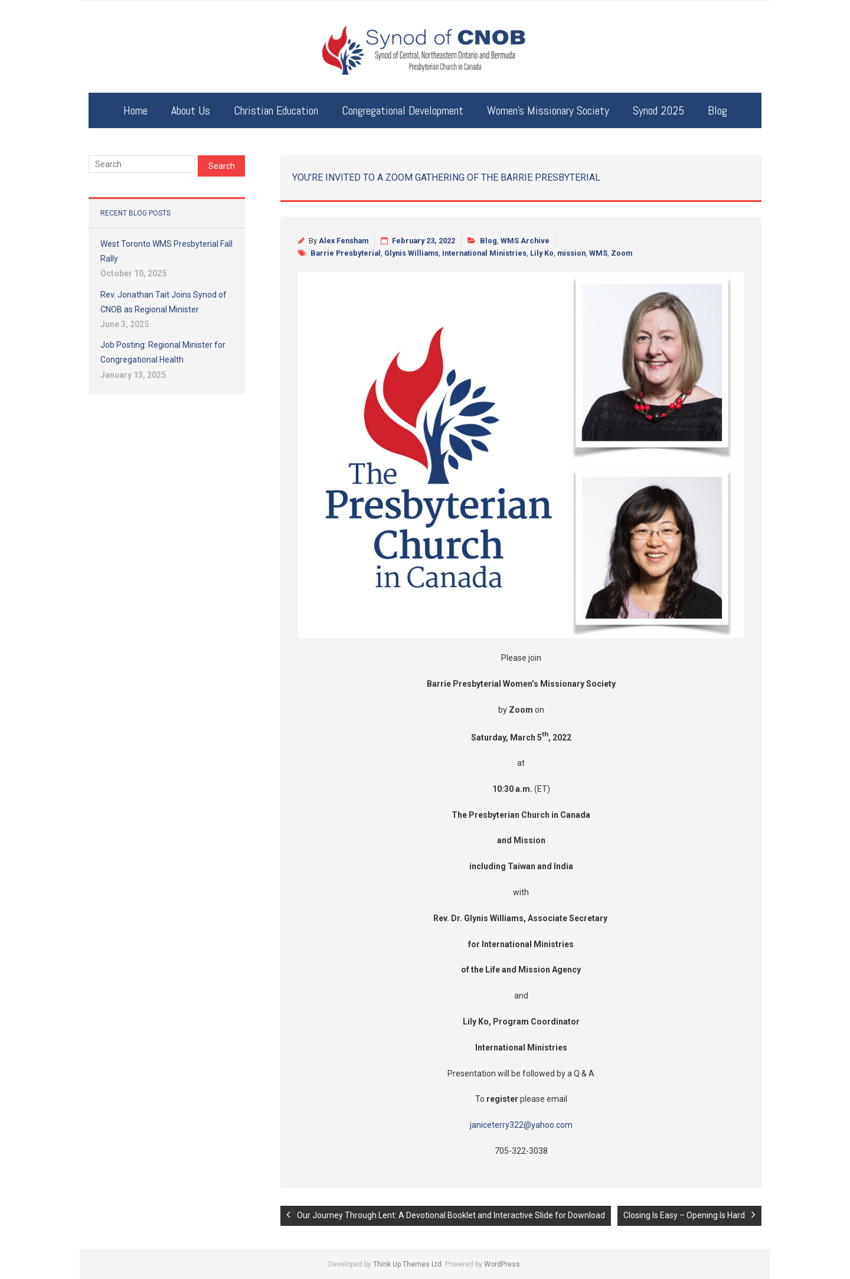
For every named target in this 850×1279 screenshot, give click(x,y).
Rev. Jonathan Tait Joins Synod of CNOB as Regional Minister (163, 302)
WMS (598, 253)
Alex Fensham (343, 240)
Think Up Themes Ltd (407, 1264)
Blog (717, 110)
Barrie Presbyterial (345, 253)
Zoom (621, 253)
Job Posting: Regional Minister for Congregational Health (162, 352)
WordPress (502, 1264)
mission (571, 253)
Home (135, 110)
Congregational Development (402, 110)
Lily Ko (542, 253)
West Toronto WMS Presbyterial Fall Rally (166, 251)
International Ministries (484, 253)
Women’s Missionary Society (548, 110)
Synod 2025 (658, 110)
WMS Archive (525, 240)
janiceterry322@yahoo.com (521, 1125)
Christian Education (276, 110)
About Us (190, 110)
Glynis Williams (411, 253)
